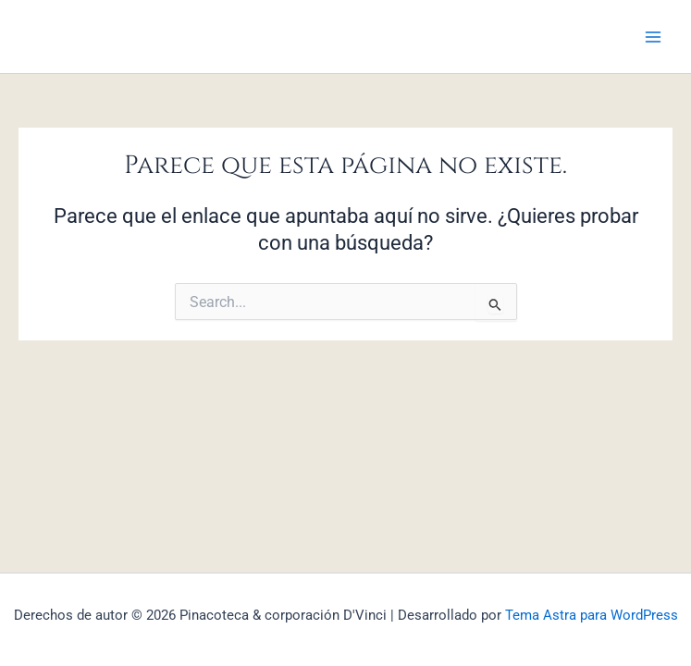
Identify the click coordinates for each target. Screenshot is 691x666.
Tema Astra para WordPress (591, 615)
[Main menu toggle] (653, 37)
